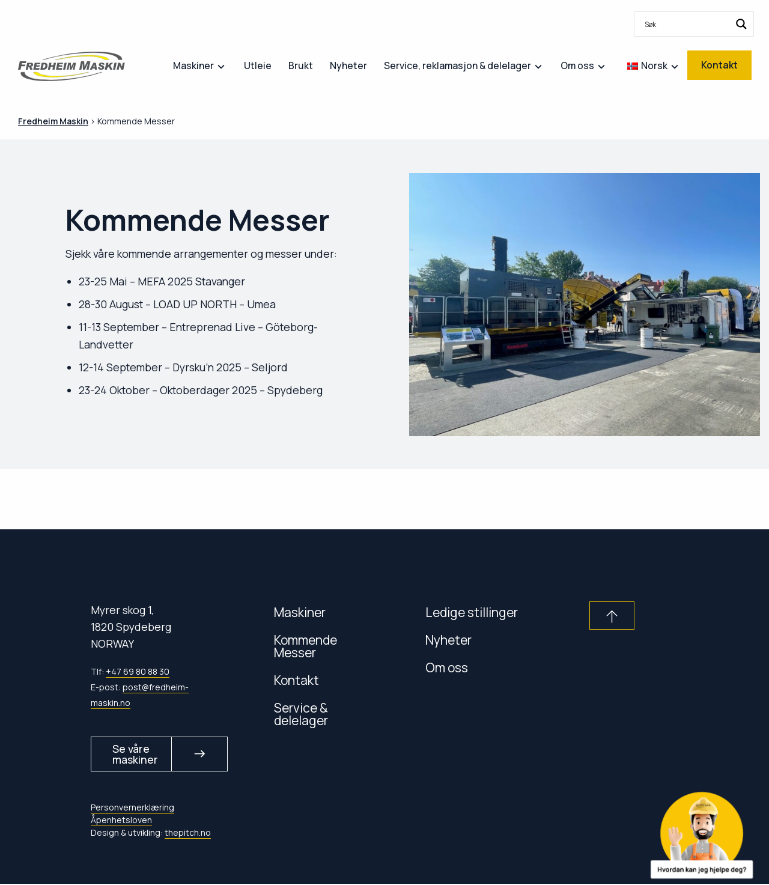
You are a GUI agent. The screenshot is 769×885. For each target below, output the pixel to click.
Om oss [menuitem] (577, 65)
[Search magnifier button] (741, 24)
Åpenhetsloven (121, 820)
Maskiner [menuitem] (193, 65)
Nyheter (448, 639)
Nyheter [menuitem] (348, 65)
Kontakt (296, 680)
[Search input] (686, 24)
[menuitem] (694, 24)
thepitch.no (188, 833)
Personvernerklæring (132, 808)
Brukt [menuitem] (300, 65)
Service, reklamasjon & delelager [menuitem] (457, 65)
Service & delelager (301, 714)
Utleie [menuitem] (258, 65)
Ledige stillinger (471, 612)
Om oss (446, 667)
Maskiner (300, 612)
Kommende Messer (305, 646)
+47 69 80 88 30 (137, 671)
